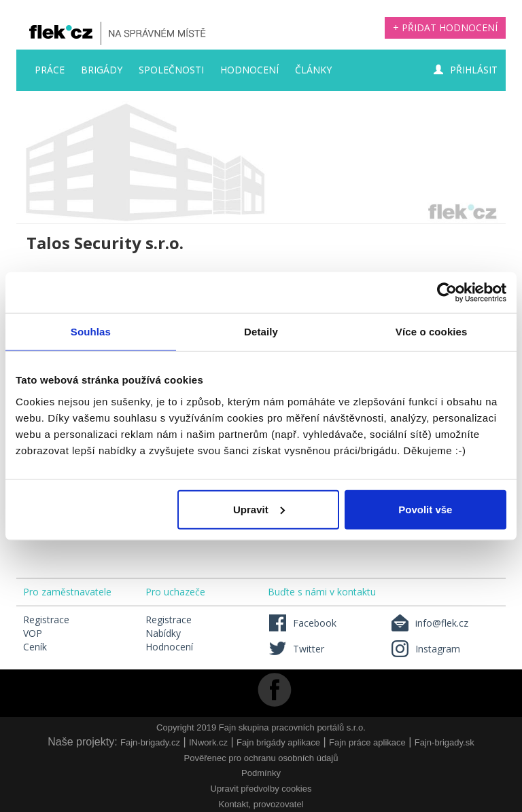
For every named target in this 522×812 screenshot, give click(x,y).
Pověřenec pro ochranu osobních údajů (261, 758)
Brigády (101, 69)
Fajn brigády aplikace (278, 742)
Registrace (46, 619)
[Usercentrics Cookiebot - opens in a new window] (446, 292)
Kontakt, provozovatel (260, 804)
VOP (32, 633)
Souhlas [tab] (91, 331)
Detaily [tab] (261, 331)
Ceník (35, 646)
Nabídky (163, 633)
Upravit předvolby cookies (261, 788)
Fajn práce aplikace (367, 742)
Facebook (302, 622)
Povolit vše (425, 509)
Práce (50, 69)
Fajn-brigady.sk (444, 742)
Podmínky (261, 773)
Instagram (425, 648)
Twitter (296, 648)
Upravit (259, 509)
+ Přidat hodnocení (445, 27)
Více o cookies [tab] (432, 331)
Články (313, 69)
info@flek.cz (429, 622)
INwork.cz (208, 742)
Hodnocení (249, 69)
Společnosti (171, 69)
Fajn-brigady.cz (150, 742)
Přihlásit (466, 69)
